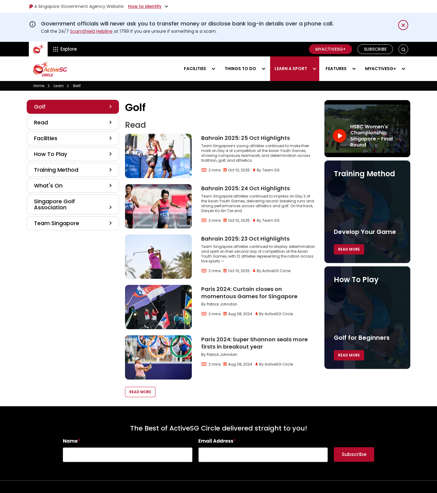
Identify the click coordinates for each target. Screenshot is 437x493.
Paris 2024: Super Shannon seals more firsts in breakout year (254, 343)
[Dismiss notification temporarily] (403, 25)
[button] (403, 49)
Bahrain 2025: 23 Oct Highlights (245, 238)
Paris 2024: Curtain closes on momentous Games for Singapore (249, 292)
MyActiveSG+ (330, 49)
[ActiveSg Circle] (38, 49)
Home (39, 85)
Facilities (195, 69)
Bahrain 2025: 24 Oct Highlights (245, 188)
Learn (59, 85)
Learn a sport (291, 69)
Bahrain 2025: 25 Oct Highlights (245, 138)
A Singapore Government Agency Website (76, 6)
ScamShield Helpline (91, 31)
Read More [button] (140, 391)
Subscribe (375, 49)
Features (336, 69)
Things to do (240, 69)
